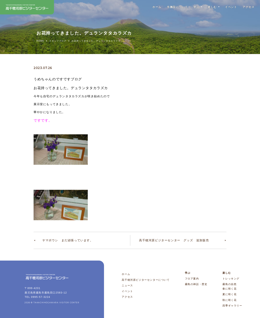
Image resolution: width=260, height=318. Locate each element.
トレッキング (230, 278)
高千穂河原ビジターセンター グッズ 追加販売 (174, 240)
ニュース (127, 285)
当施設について (173, 7)
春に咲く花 (229, 288)
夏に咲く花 (229, 294)
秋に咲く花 (229, 300)
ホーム (151, 7)
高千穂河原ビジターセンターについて (146, 279)
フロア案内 (192, 278)
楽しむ (209, 7)
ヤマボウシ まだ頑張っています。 (67, 240)
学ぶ (193, 7)
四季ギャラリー (232, 305)
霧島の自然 (229, 284)
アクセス (248, 7)
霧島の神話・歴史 (196, 284)
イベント (229, 7)
